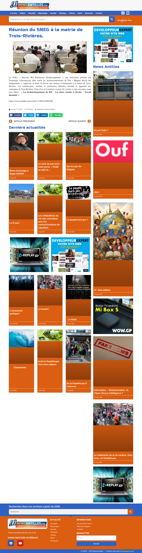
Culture (72, 13)
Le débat (72, 319)
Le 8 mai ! (15, 223)
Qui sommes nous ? (85, 523)
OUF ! (97, 192)
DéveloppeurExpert (126, 551)
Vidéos (22, 13)
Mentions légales (84, 526)
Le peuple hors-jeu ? (77, 219)
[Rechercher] (112, 19)
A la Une (13, 13)
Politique (62, 13)
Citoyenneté (18, 367)
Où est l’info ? (101, 130)
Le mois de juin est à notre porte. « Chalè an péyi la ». (49, 167)
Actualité (31, 13)
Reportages (42, 13)
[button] (15, 115)
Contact (99, 13)
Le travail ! (43, 309)
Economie (89, 13)
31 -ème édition (102, 290)
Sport (80, 13)
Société (53, 13)
